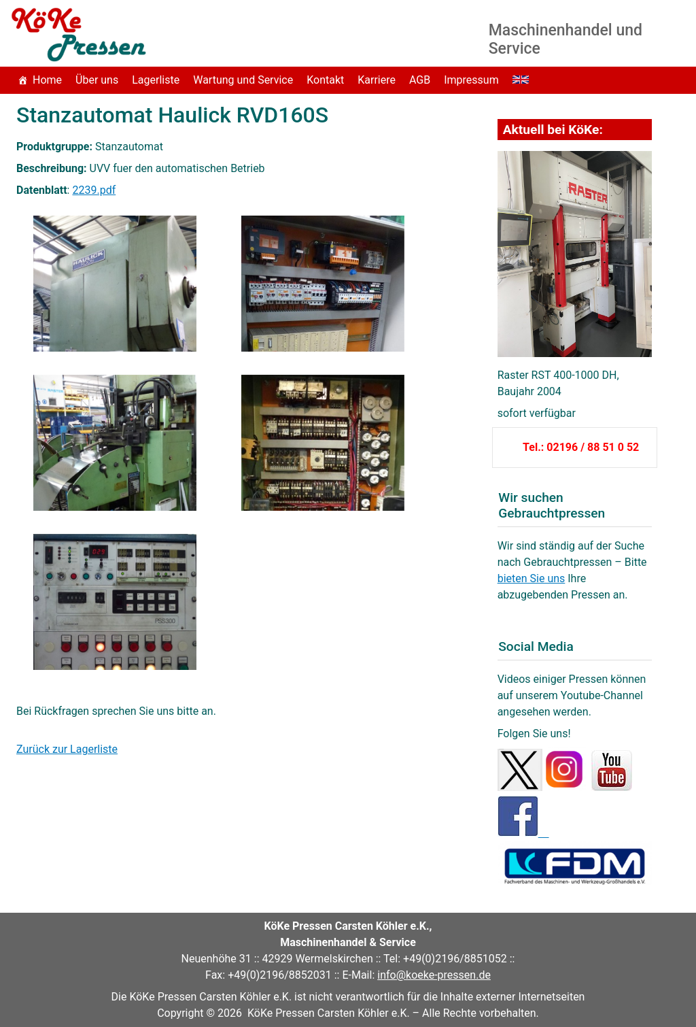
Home (47, 79)
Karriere (377, 79)
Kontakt (325, 79)
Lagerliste (155, 79)
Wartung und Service (243, 79)
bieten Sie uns (532, 578)
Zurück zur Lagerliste (67, 749)
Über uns (96, 79)
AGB (419, 79)
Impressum (471, 79)
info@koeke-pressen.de (434, 975)
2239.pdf (94, 190)
